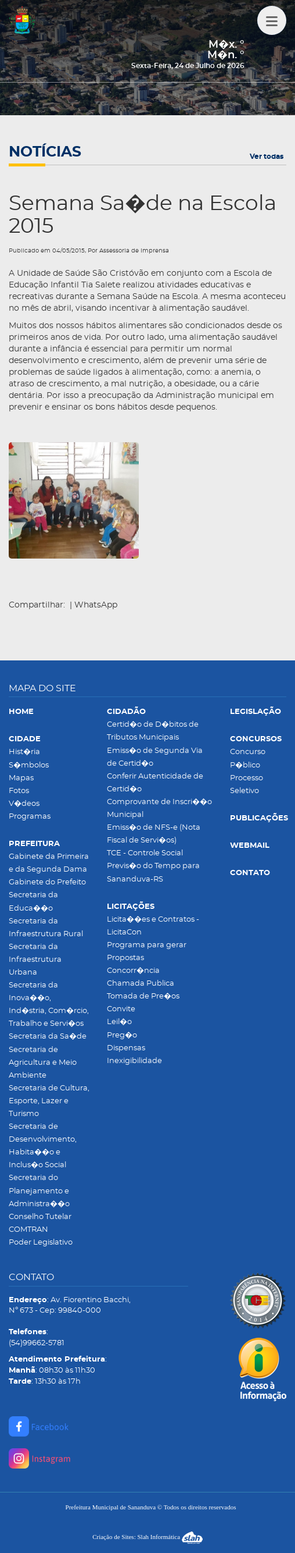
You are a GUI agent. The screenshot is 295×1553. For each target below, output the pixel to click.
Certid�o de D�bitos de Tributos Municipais (153, 731)
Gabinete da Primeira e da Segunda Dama (49, 863)
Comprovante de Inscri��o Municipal (159, 808)
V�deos (24, 804)
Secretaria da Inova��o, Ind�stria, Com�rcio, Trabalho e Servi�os (49, 1005)
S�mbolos (29, 765)
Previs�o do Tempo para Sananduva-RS (153, 872)
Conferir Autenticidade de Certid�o (155, 783)
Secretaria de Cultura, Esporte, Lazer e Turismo (49, 1101)
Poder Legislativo (41, 1242)
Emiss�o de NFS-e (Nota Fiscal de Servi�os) (153, 834)
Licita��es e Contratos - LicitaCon (153, 926)
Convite (121, 1009)
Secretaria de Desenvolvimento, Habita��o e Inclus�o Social (43, 1146)
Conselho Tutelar (40, 1217)
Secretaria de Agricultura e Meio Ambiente (43, 1062)
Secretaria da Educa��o (33, 901)
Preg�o (122, 1035)
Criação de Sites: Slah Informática (147, 1536)
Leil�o (119, 1022)
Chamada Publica (140, 983)
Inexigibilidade (134, 1061)
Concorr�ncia (133, 971)
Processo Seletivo (246, 784)
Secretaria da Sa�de (48, 1036)
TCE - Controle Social (145, 853)
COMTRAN (28, 1230)
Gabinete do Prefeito (47, 882)
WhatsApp (95, 605)
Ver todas (266, 156)
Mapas (21, 778)
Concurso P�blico (247, 758)
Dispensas (126, 1048)
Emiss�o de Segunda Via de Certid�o (155, 757)
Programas (30, 816)
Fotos (19, 791)
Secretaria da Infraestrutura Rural (46, 928)
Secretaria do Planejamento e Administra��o (39, 1190)
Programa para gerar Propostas (146, 951)
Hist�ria (24, 752)
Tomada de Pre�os (143, 996)
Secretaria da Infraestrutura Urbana (35, 959)
